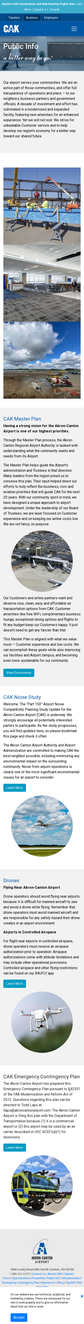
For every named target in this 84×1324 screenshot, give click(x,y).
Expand (38, 9)
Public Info (53, 1278)
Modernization (71, 1278)
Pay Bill (70, 1282)
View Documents (18, 673)
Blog (61, 1282)
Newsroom (48, 1282)
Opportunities (21, 1278)
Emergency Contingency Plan (20, 1282)
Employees (51, 17)
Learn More (14, 788)
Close (54, 9)
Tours (7, 1278)
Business (32, 17)
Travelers (14, 17)
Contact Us (38, 1274)
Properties (38, 1278)
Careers (69, 1274)
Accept (18, 1317)
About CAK (55, 1274)
